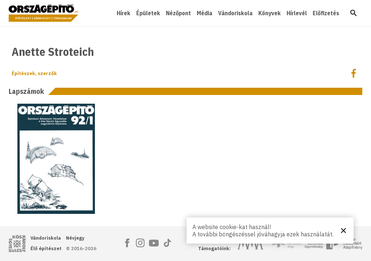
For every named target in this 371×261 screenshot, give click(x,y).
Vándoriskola (235, 13)
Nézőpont (178, 13)
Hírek (123, 13)
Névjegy (75, 238)
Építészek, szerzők (34, 73)
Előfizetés (326, 13)
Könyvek (269, 13)
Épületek (148, 13)
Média (204, 13)
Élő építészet (46, 248)
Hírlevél (297, 13)
